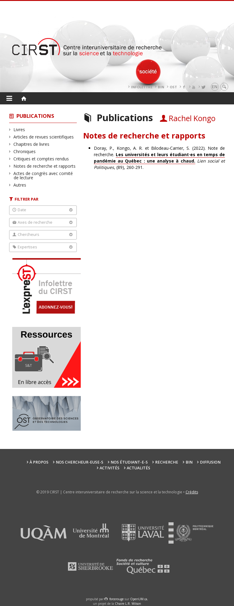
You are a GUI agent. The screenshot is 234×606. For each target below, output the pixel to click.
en (215, 86)
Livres (19, 129)
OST (173, 87)
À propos (39, 462)
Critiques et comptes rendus (41, 159)
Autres (20, 185)
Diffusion (210, 462)
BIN (161, 87)
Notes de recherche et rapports (45, 166)
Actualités (138, 468)
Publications (35, 115)
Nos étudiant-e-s (129, 462)
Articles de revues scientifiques (44, 137)
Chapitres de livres (31, 144)
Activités (109, 468)
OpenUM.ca (138, 599)
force (116, 599)
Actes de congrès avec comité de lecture (43, 175)
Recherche (166, 462)
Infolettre (141, 87)
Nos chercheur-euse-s (79, 462)
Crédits (192, 492)
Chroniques (25, 151)
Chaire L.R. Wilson (128, 603)
